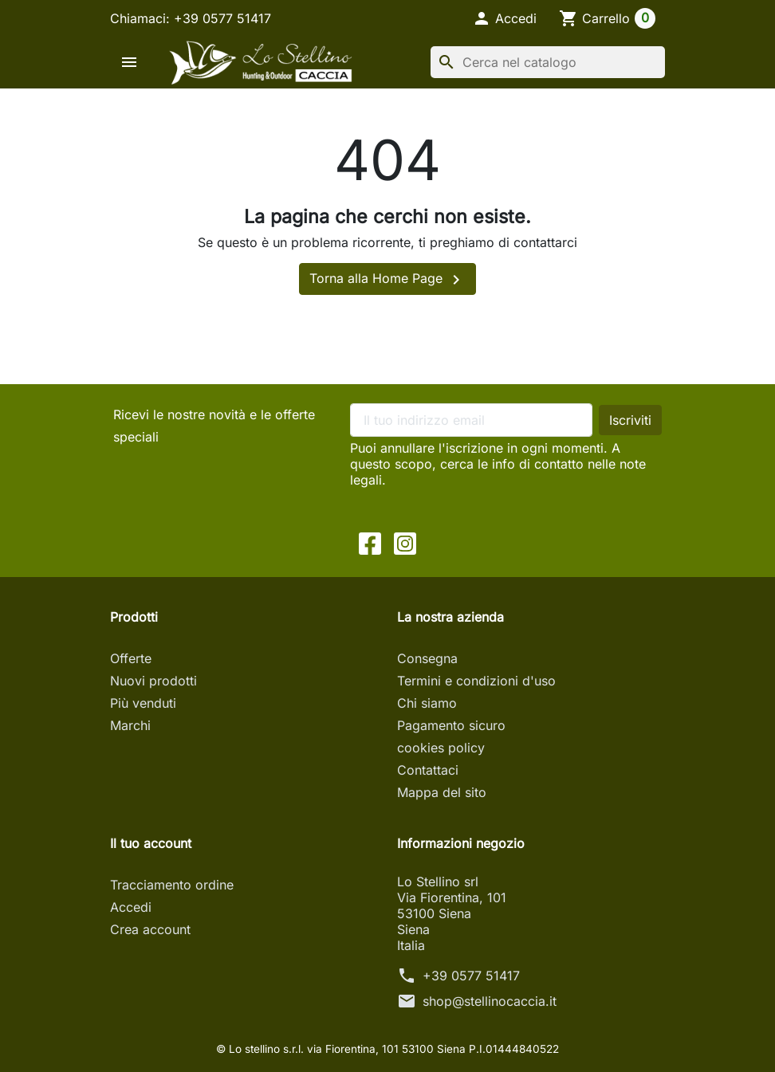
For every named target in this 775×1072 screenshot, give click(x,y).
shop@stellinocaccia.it (490, 1001)
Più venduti (143, 703)
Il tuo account (150, 843)
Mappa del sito (441, 792)
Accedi (130, 907)
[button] (504, 18)
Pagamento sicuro (451, 725)
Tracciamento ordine (172, 885)
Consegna (427, 658)
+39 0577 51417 (471, 976)
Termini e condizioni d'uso (476, 681)
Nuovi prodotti (153, 681)
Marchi (130, 725)
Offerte (130, 658)
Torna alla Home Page (387, 279)
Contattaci (427, 770)
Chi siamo (427, 703)
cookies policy (441, 748)
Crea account (150, 929)
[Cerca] (548, 62)
